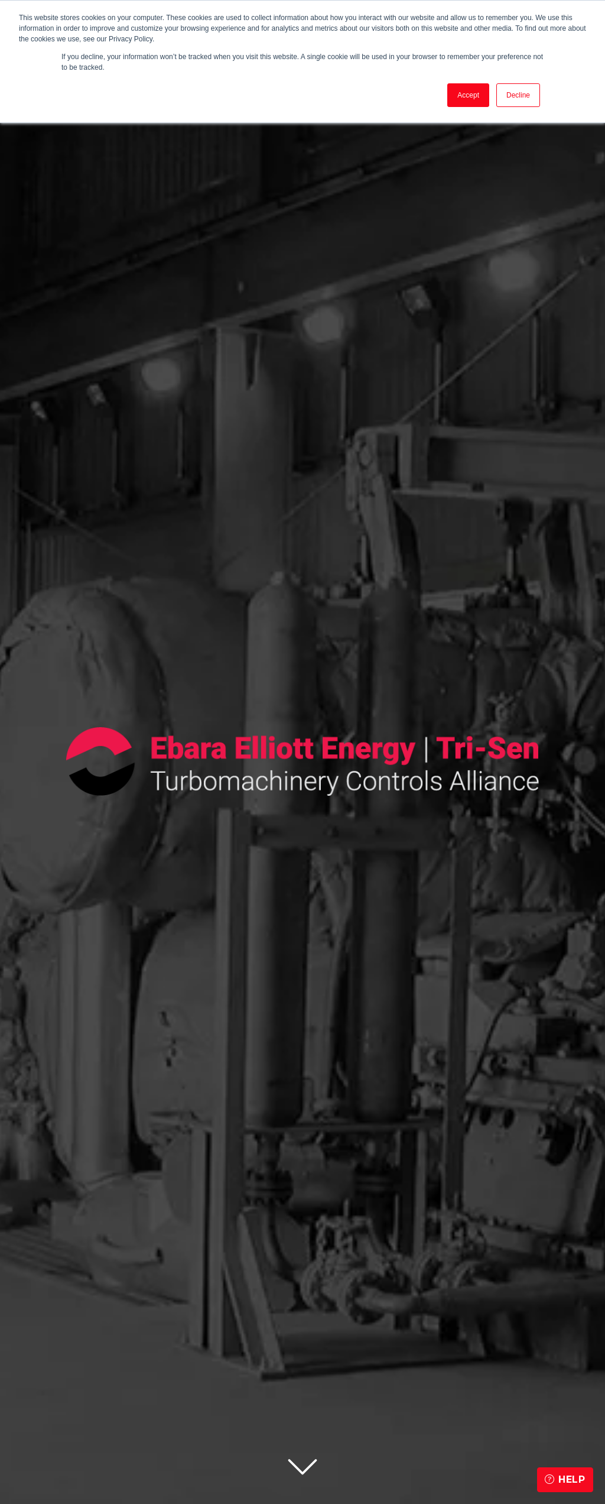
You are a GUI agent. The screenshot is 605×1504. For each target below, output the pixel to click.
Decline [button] (518, 95)
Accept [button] (468, 95)
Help (565, 1479)
